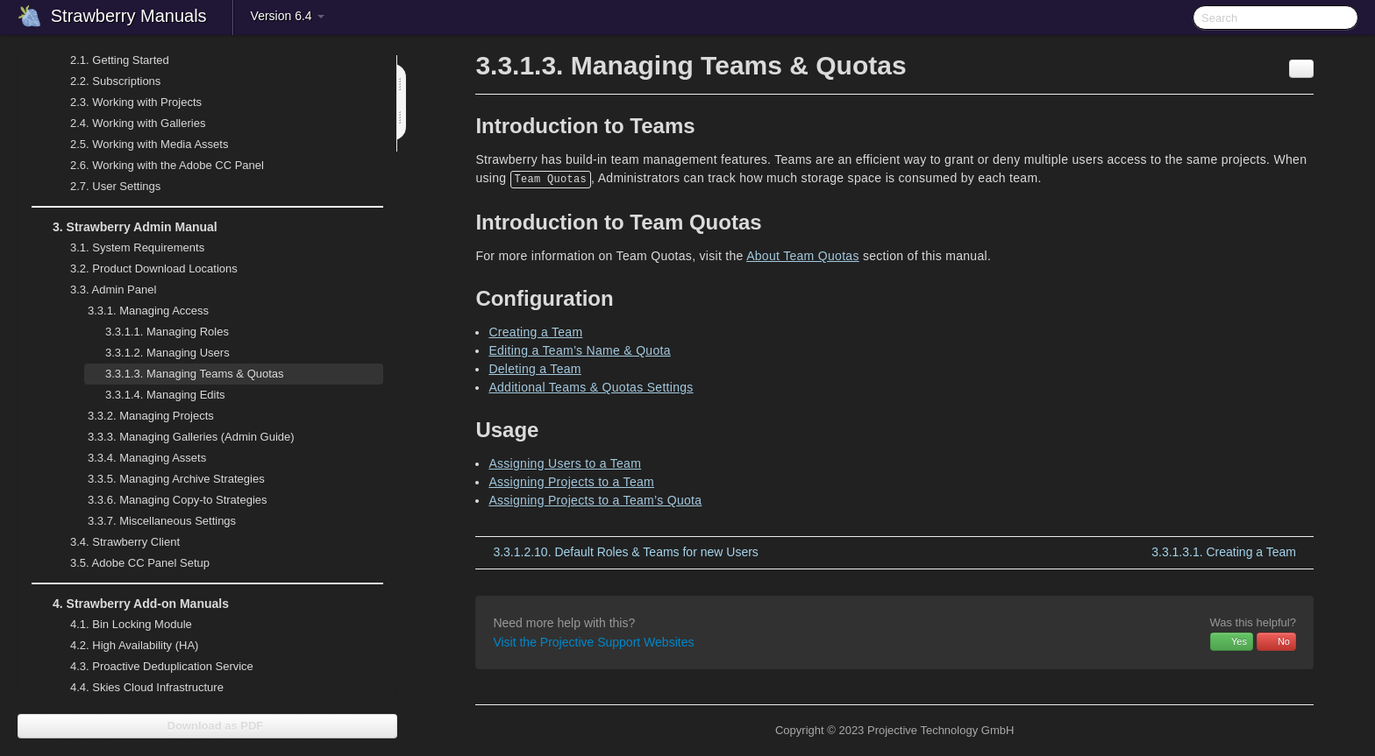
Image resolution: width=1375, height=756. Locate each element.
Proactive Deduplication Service (151, 666)
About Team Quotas (802, 256)
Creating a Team (535, 332)
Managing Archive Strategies (166, 479)
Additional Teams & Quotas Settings (590, 387)
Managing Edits (154, 395)
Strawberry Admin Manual (124, 226)
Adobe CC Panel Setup (129, 563)
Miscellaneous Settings (151, 521)
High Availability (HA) (123, 645)
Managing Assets (136, 458)
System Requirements (126, 247)
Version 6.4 (287, 16)
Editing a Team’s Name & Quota (579, 350)
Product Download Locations (154, 268)
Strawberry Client (114, 542)
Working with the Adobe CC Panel (156, 165)
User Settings (104, 186)
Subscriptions (115, 81)
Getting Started (109, 60)
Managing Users (157, 353)
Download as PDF (207, 725)
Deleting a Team (534, 369)
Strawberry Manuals (129, 15)
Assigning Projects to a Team (571, 482)
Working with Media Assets (138, 144)
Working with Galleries (127, 123)
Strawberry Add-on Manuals (130, 603)
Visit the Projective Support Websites (593, 642)
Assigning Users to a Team (564, 463)
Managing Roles (156, 332)
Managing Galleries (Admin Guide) (181, 437)
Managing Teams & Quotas (184, 374)
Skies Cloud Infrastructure (136, 687)
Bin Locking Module (131, 624)
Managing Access (138, 310)
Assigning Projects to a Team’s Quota (595, 500)
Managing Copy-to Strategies (167, 500)
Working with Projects (125, 102)
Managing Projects (140, 416)
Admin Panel (102, 289)
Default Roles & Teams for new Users (625, 552)
